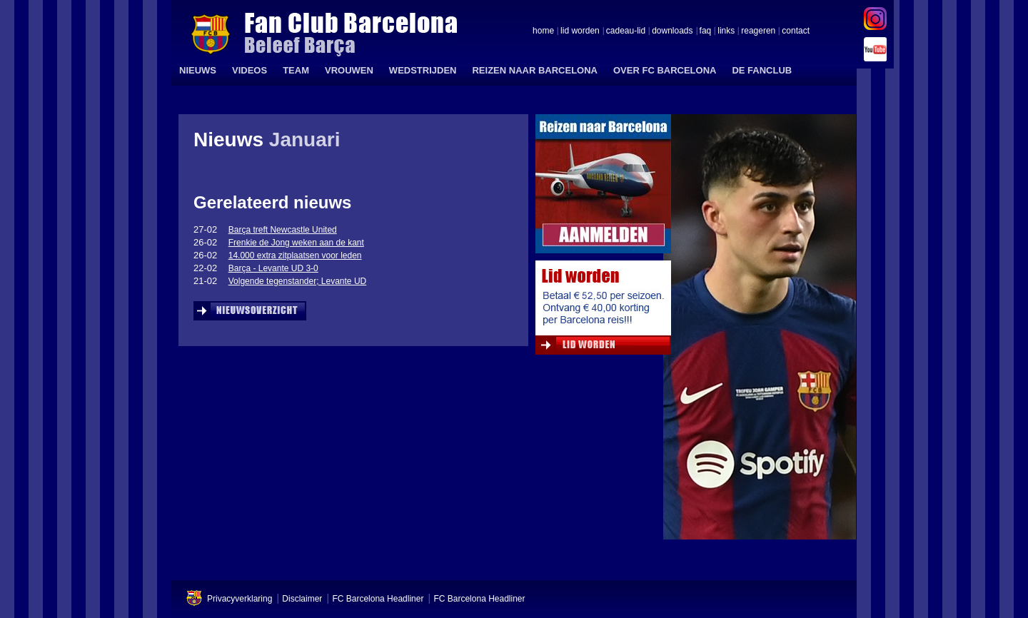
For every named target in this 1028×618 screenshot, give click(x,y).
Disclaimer (302, 599)
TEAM (296, 70)
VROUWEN (349, 70)
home (543, 31)
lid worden (580, 31)
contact (796, 31)
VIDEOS (249, 70)
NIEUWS (197, 70)
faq (706, 31)
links (726, 31)
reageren (758, 31)
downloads (672, 31)
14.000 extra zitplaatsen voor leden (295, 255)
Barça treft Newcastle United (282, 230)
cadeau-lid (625, 31)
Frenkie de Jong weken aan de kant (296, 243)
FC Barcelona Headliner (377, 599)
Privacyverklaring (239, 599)
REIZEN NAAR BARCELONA (535, 70)
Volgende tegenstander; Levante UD (297, 281)
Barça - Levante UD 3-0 (273, 268)
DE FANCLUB (762, 70)
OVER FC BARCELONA (664, 70)
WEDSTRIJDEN (423, 70)
